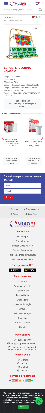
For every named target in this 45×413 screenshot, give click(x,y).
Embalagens (22, 300)
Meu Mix (14, 209)
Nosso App (22, 236)
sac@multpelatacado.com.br (22, 343)
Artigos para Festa (22, 286)
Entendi (23, 407)
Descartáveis (22, 295)
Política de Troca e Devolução (22, 255)
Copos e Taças (23, 290)
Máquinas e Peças (22, 313)
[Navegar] (3, 138)
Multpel (22, 360)
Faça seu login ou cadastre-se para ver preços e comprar (22, 104)
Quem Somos (22, 241)
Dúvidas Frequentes (22, 250)
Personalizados (22, 322)
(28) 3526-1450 (22, 340)
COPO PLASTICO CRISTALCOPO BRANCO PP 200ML (33, 142)
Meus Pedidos (31, 209)
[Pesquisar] (40, 9)
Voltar (36, 17)
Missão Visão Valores (22, 246)
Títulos (13, 214)
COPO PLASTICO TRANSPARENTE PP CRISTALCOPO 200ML (11, 142)
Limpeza (23, 309)
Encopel (22, 363)
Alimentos (22, 281)
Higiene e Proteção (22, 304)
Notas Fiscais (31, 214)
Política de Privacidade (22, 259)
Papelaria (22, 318)
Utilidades (22, 327)
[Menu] (6, 3)
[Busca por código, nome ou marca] (20, 9)
